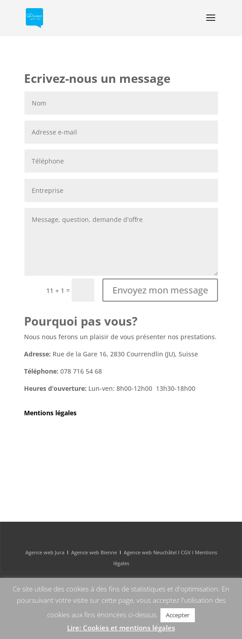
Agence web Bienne (94, 552)
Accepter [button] (177, 615)
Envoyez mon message (160, 290)
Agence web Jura (44, 552)
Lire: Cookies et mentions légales (121, 627)
